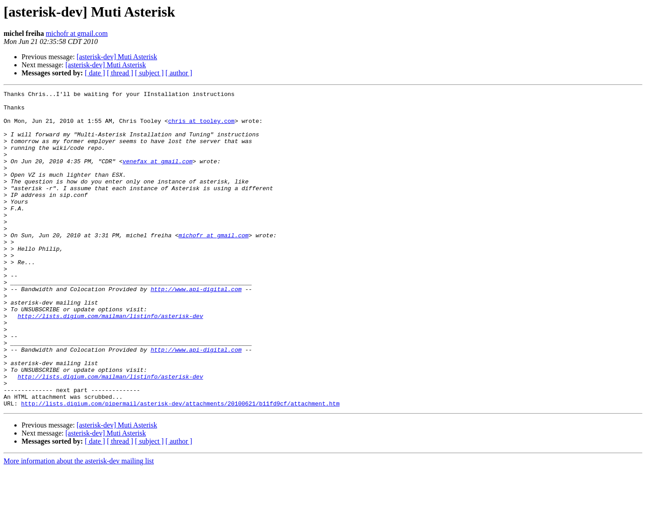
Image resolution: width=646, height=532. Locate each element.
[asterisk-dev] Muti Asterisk (117, 57)
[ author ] (179, 73)
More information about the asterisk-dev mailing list (79, 524)
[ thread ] (120, 73)
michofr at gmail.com (77, 33)
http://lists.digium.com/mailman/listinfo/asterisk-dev (110, 362)
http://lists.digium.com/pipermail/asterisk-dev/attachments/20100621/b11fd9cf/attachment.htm (180, 466)
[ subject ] (149, 73)
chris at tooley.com (201, 127)
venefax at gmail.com (157, 176)
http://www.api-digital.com (196, 329)
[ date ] (95, 73)
